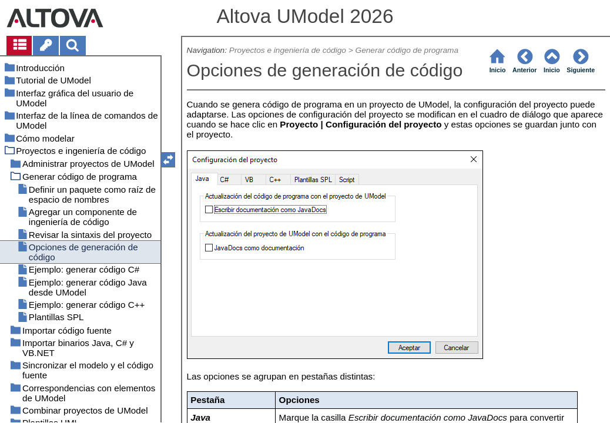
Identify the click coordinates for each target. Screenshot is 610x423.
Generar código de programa (407, 50)
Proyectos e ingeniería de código (287, 50)
